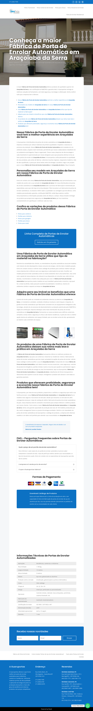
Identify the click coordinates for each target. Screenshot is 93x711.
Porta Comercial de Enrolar (45, 8)
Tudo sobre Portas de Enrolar (75, 654)
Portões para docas (24, 221)
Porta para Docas (60, 8)
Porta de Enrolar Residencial (75, 14)
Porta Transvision (29, 8)
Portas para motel (23, 223)
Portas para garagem (24, 218)
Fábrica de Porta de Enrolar (21, 654)
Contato (81, 657)
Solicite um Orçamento (46, 242)
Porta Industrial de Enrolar (76, 8)
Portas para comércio (24, 214)
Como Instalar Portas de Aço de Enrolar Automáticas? (48, 654)
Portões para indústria (25, 216)
